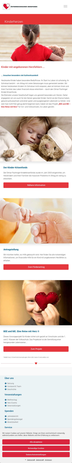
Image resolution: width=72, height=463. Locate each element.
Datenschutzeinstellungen (36, 455)
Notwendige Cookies (36, 448)
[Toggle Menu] (65, 6)
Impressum (48, 460)
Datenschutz (31, 460)
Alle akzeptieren (36, 442)
